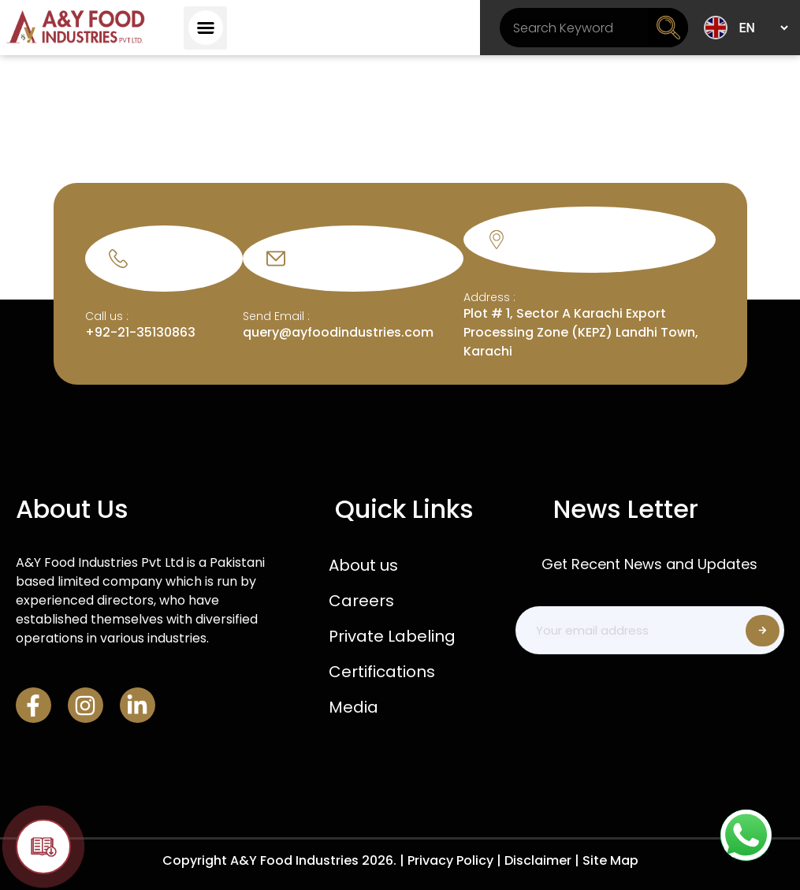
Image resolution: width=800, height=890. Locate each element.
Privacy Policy (450, 860)
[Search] (668, 27)
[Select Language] (763, 28)
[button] (205, 28)
